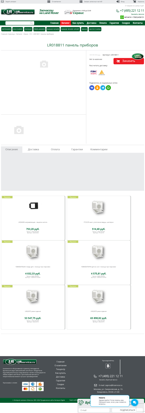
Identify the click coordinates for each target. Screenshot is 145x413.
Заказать (128, 61)
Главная (54, 23)
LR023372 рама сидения (33, 311)
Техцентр (60, 369)
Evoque (28, 29)
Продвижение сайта (47, 400)
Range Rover (53, 29)
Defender (6, 29)
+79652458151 (138, 17)
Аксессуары (95, 29)
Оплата (103, 23)
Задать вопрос (8, 2)
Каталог (65, 23)
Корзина (138, 2)
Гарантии (77, 149)
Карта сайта (73, 400)
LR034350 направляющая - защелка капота (32, 222)
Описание (11, 149)
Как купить (78, 23)
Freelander (39, 29)
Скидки (126, 23)
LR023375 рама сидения (98, 311)
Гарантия (114, 23)
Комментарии (98, 149)
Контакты (138, 23)
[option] (44, 63)
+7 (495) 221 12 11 (132, 10)
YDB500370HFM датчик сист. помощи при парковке (98, 267)
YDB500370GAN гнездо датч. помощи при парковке (33, 267)
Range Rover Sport (70, 29)
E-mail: (110, 385)
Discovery (17, 29)
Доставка (91, 23)
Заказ (84, 29)
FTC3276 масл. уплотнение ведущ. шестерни (99, 222)
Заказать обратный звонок (108, 380)
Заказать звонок (137, 14)
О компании (54, 2)
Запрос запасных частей (91, 2)
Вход (120, 2)
